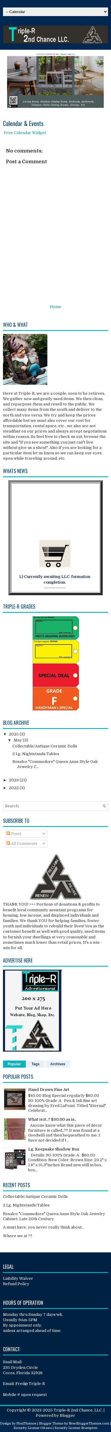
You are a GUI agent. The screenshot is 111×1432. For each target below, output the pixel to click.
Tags (36, 1064)
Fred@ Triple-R (30, 1383)
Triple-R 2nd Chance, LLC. (78, 1410)
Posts (14, 833)
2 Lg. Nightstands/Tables (35, 754)
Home (55, 306)
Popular (14, 1064)
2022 (14, 788)
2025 (14, 734)
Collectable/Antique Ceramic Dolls (44, 746)
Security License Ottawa (33, 1428)
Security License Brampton (75, 1428)
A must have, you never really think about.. (43, 1227)
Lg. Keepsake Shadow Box (53, 1149)
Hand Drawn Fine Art (48, 1089)
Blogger (67, 1415)
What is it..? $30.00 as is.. (52, 1119)
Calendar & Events (23, 123)
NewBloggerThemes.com (89, 1423)
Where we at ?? (17, 1236)
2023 (14, 780)
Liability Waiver (18, 1278)
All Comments (22, 843)
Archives (57, 1064)
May (18, 740)
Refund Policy (16, 1284)
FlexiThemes (26, 1423)
